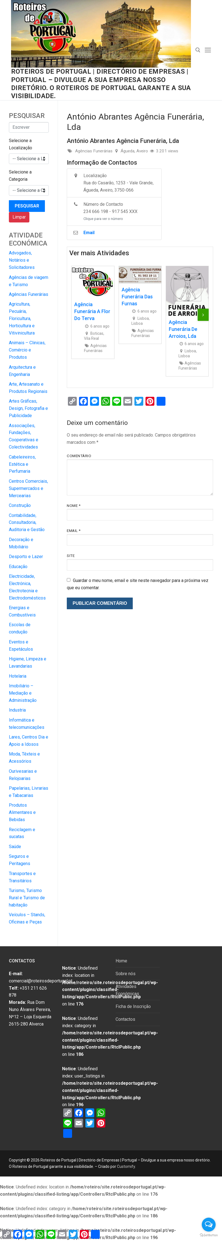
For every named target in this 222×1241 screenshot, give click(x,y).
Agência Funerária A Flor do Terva (92, 311)
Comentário (79, 456)
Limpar (19, 217)
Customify (126, 1166)
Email (74, 530)
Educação (18, 566)
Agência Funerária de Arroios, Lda (183, 329)
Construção (20, 505)
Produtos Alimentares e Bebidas (22, 812)
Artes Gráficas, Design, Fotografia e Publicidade (28, 408)
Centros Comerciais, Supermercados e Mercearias (28, 488)
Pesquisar (27, 206)
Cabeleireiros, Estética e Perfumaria (22, 464)
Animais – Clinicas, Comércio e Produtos (27, 350)
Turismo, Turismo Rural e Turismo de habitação (27, 898)
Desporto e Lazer (26, 556)
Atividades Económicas (127, 990)
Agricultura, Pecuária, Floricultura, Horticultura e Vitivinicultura (22, 318)
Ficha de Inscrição (133, 1006)
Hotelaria (17, 676)
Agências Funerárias (28, 294)
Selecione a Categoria (20, 175)
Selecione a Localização (20, 144)
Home (121, 960)
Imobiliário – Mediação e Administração (23, 693)
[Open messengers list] (209, 1225)
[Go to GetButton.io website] (209, 1235)
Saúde (15, 846)
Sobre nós (126, 973)
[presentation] (203, 315)
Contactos (125, 1019)
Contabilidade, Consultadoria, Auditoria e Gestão (27, 522)
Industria (17, 710)
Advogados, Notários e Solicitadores (22, 260)
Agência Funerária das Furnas (137, 296)
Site (71, 555)
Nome (73, 505)
